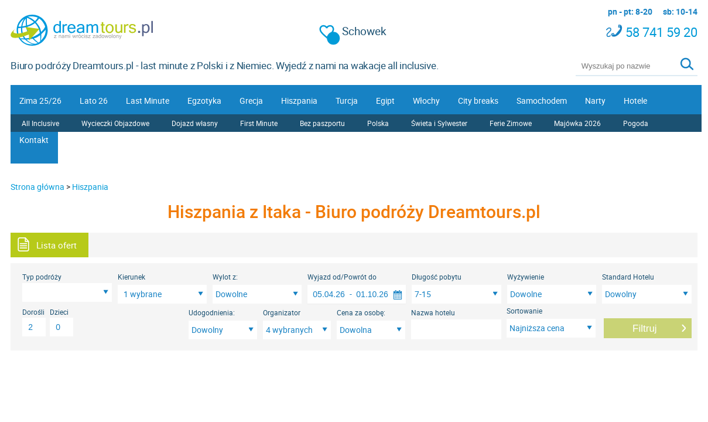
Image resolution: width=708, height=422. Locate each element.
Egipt (385, 100)
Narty (595, 100)
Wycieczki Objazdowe (115, 123)
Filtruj (644, 328)
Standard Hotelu (628, 276)
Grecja (251, 100)
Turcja (347, 100)
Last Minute (147, 100)
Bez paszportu (322, 123)
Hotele (635, 100)
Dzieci (59, 311)
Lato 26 (94, 100)
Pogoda (635, 123)
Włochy (426, 100)
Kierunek (131, 276)
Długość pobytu (436, 276)
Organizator (281, 312)
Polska (378, 123)
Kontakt (34, 139)
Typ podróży (41, 276)
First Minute (259, 123)
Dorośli (33, 311)
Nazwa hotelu (433, 312)
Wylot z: (225, 276)
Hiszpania (299, 100)
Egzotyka (204, 100)
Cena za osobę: (361, 312)
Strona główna (37, 186)
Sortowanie (524, 310)
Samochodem (542, 100)
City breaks (478, 100)
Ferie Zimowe (511, 123)
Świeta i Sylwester (439, 123)
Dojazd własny (195, 123)
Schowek (353, 31)
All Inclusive (40, 123)
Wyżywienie (525, 276)
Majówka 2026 (577, 123)
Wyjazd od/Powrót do (342, 276)
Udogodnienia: (212, 312)
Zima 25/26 (40, 100)
